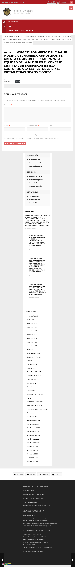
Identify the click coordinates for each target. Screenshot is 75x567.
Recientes (29, 214)
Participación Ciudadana (35, 404)
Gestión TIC (33, 205)
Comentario (8, 107)
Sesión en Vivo (10, 20)
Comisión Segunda (36, 182)
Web (51, 128)
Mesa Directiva (34, 162)
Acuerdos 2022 (18, 35)
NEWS (29, 400)
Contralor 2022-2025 (34, 374)
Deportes (30, 389)
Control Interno (34, 202)
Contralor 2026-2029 (34, 378)
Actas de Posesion (33, 318)
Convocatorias (31, 385)
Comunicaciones (32, 367)
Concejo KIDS (31, 370)
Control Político (32, 381)
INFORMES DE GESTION (35, 396)
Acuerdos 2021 (32, 329)
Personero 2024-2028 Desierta (37, 411)
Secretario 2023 (32, 452)
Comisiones (31, 174)
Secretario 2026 (32, 463)
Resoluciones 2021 (33, 426)
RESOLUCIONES (32, 419)
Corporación (32, 157)
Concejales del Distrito (37, 165)
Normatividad (32, 194)
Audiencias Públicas (33, 355)
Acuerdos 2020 (32, 326)
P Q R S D (8, 25)
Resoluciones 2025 (33, 441)
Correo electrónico (33, 128)
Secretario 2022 (32, 449)
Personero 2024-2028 (34, 408)
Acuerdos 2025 (32, 344)
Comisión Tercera (35, 185)
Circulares (30, 363)
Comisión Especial (35, 188)
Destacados (31, 393)
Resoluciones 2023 (33, 434)
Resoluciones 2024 (33, 437)
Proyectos (30, 415)
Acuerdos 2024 (32, 340)
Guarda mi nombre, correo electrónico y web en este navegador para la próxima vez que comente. (31, 140)
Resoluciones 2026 (33, 445)
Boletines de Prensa (34, 359)
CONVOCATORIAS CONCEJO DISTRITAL (17, 29)
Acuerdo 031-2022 (9, 84)
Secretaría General (35, 168)
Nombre (7, 128)
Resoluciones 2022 (33, 430)
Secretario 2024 (32, 456)
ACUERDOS (10, 35)
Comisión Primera (35, 179)
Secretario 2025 (32, 460)
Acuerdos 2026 (32, 348)
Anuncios (30, 352)
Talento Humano (35, 199)
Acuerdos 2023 (32, 337)
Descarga (17, 84)
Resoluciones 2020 (33, 422)
